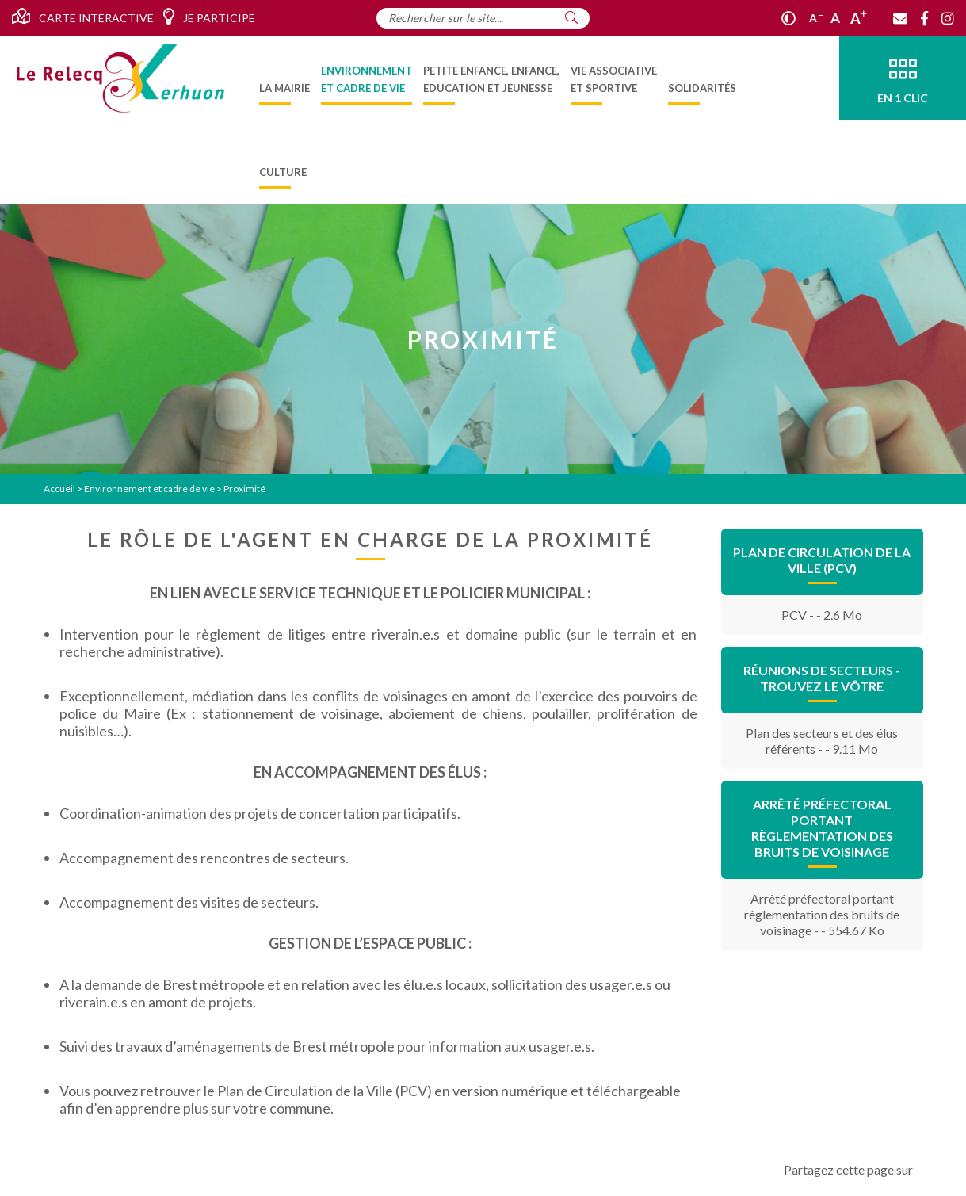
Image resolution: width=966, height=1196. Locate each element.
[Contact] (900, 18)
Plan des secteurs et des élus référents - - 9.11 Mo (822, 740)
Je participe (208, 17)
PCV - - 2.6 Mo (821, 614)
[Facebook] (924, 18)
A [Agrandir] (858, 18)
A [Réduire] (816, 18)
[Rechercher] (571, 17)
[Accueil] (120, 78)
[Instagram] (947, 18)
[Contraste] (788, 18)
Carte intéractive (83, 17)
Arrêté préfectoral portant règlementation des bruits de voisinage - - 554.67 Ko (821, 914)
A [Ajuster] (835, 18)
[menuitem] (284, 78)
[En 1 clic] (902, 78)
